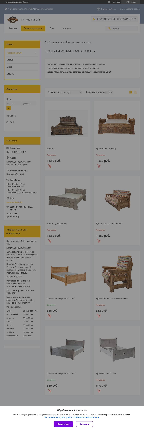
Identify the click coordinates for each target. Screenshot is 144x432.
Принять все (63, 424)
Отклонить (84, 424)
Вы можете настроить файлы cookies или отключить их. (71, 417)
